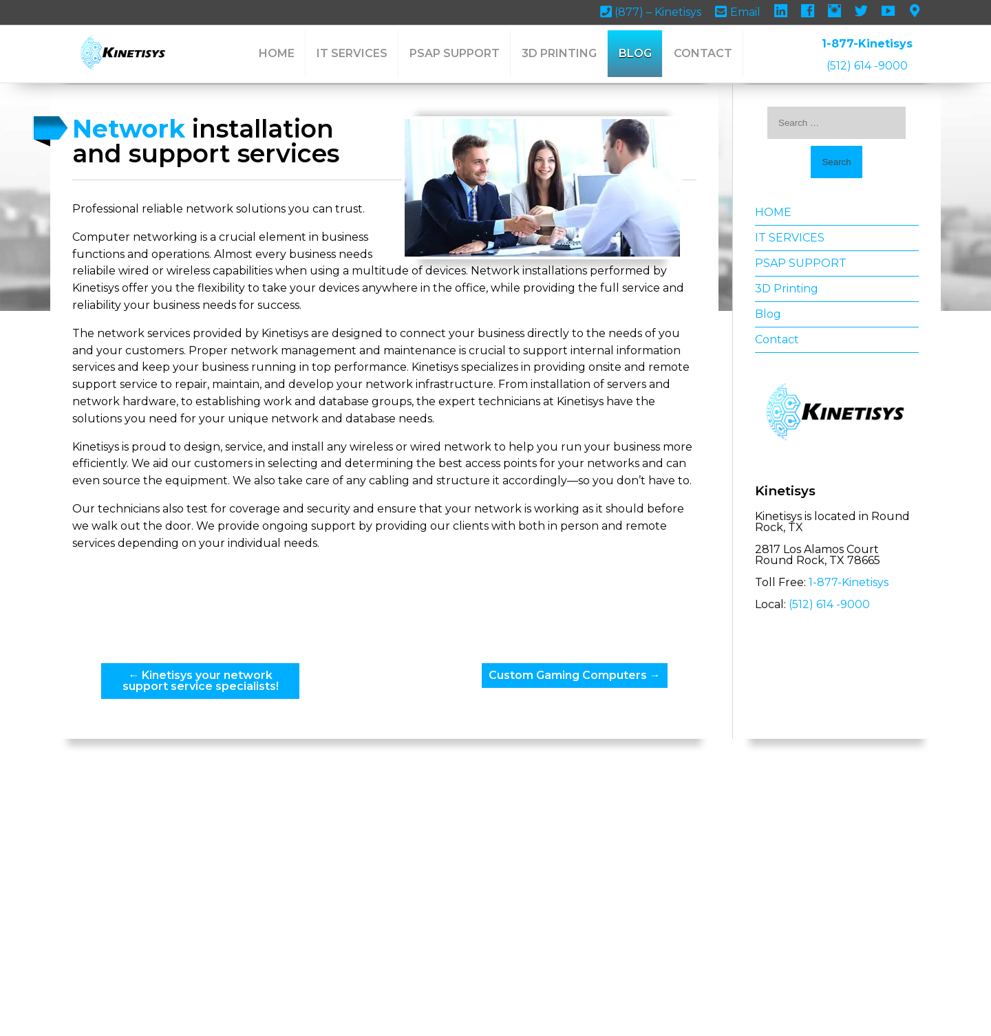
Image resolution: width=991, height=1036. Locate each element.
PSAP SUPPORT (454, 53)
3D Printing (559, 53)
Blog (635, 53)
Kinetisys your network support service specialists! (219, 714)
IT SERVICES (352, 53)
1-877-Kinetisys (867, 43)
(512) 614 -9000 (867, 65)
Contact (703, 53)
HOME (277, 53)
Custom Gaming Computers (565, 708)
